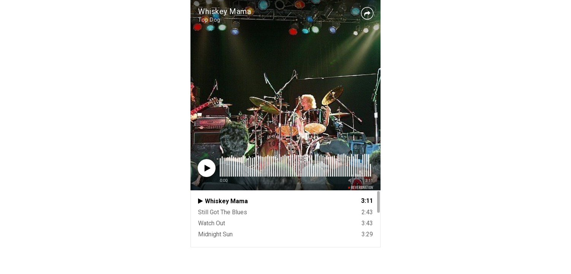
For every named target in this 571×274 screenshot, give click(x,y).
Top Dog (209, 19)
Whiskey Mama (224, 11)
